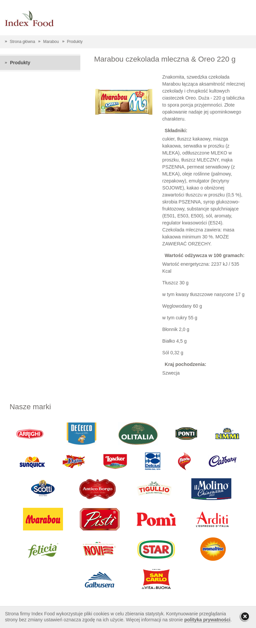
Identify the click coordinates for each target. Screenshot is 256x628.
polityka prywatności (207, 619)
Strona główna (22, 41)
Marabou (51, 41)
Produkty (75, 41)
